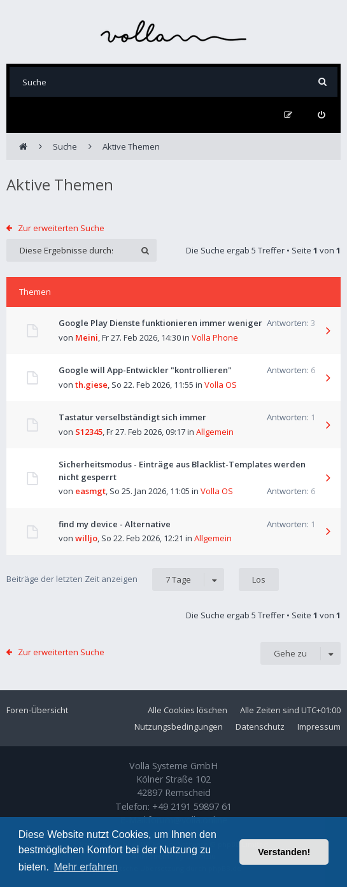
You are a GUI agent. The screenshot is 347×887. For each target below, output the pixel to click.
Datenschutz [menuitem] (260, 726)
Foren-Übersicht (37, 710)
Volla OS (220, 384)
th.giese (91, 384)
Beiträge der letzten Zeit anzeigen (115, 579)
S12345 (89, 431)
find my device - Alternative (115, 524)
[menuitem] (321, 115)
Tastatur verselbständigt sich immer (132, 417)
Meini (86, 337)
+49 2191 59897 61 (192, 806)
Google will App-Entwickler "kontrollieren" (145, 370)
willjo (86, 538)
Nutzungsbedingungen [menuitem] (178, 726)
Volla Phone (215, 337)
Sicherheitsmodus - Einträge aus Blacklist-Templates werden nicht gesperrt (182, 470)
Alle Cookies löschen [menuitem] (187, 710)
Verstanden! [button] (284, 852)
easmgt (90, 491)
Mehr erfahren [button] (85, 867)
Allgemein (215, 431)
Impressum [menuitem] (319, 726)
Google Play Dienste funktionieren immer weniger (160, 323)
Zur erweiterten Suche (61, 228)
